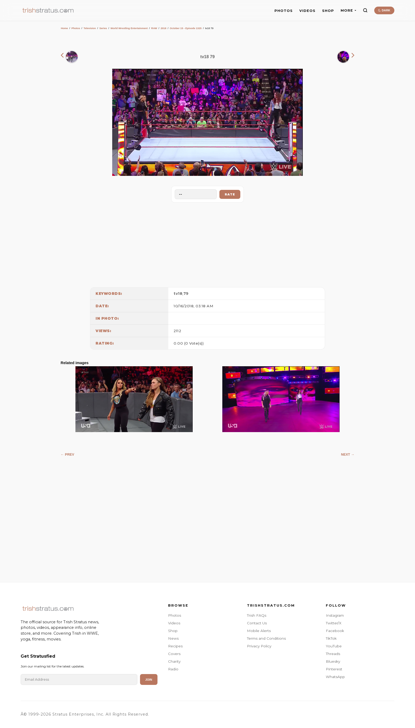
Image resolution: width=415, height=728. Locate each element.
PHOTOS (283, 11)
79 (186, 293)
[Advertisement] (207, 243)
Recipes (175, 646)
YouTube (334, 646)
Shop (173, 631)
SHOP (328, 11)
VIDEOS (307, 11)
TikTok (331, 638)
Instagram (335, 615)
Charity (174, 661)
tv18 (178, 293)
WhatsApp (335, 677)
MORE (348, 10)
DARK (384, 10)
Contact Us (257, 623)
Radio (173, 669)
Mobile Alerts (259, 631)
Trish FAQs (256, 615)
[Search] (365, 10)
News (173, 638)
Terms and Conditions (266, 638)
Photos (75, 28)
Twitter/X (333, 623)
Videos (174, 623)
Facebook (335, 631)
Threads (333, 654)
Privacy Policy (259, 646)
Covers (174, 654)
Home (64, 28)
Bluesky (333, 661)
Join (148, 679)
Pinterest (334, 669)
